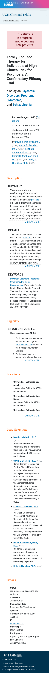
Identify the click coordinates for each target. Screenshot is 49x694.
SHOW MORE (32, 222)
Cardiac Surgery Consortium (12, 663)
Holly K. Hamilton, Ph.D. (24, 566)
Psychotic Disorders (19, 279)
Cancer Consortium (9, 659)
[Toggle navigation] (43, 13)
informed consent (24, 344)
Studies (11, 20)
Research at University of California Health (18, 667)
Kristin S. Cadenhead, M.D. (25, 506)
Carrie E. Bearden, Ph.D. (24, 461)
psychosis (36, 200)
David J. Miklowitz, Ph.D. (28, 141)
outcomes (27, 237)
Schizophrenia (22, 104)
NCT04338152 (17, 623)
